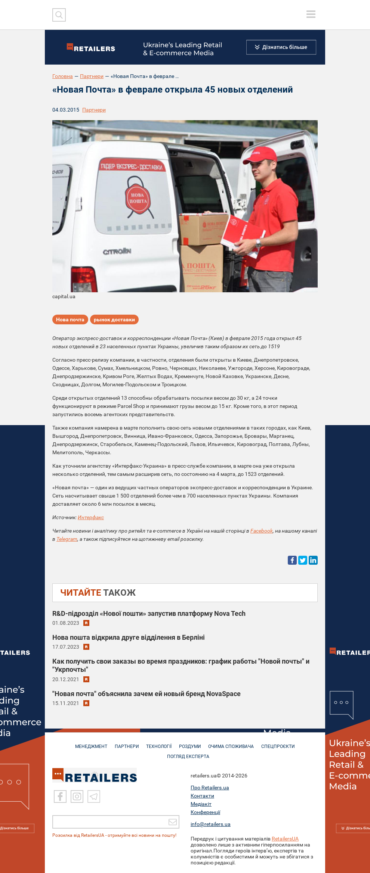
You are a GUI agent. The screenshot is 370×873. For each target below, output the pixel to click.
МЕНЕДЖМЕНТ (88, 742)
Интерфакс (91, 517)
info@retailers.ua (211, 824)
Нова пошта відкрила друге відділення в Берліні (128, 637)
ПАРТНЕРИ (125, 742)
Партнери (92, 76)
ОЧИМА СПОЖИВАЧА (233, 742)
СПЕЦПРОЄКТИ (281, 742)
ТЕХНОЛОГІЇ (158, 742)
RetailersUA (285, 839)
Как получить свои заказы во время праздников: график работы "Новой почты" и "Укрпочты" (180, 665)
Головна (62, 76)
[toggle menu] (311, 14)
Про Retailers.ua (210, 788)
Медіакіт (201, 804)
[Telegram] (93, 796)
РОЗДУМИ (191, 742)
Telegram (66, 539)
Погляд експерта (189, 752)
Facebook (261, 531)
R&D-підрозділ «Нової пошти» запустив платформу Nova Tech (149, 613)
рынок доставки (114, 320)
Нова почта (70, 320)
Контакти (202, 796)
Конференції (205, 812)
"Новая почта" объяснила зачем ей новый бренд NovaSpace (146, 694)
